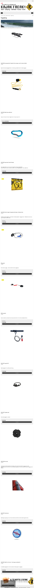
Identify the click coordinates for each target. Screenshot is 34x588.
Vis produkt (17, 172)
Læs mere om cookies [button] (5, 583)
